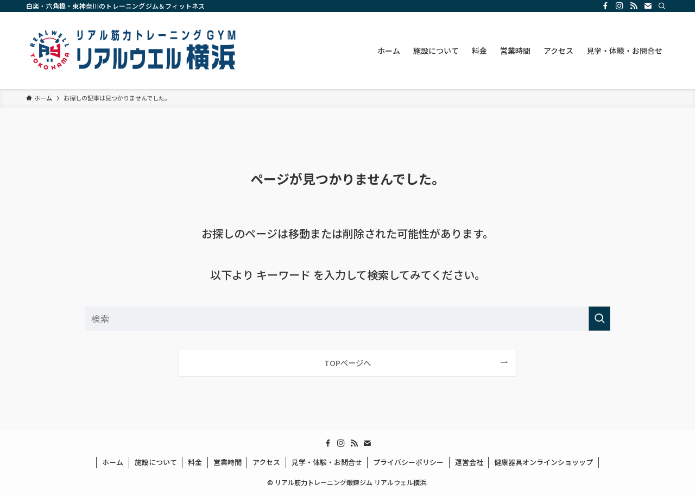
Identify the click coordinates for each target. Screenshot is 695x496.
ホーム (112, 462)
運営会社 (469, 462)
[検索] (662, 6)
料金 (195, 462)
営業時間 (227, 462)
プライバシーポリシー (408, 462)
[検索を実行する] (599, 318)
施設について (156, 462)
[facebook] (605, 6)
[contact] (648, 6)
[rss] (634, 6)
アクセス (266, 462)
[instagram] (619, 6)
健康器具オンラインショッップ (543, 462)
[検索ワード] (347, 318)
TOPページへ (347, 362)
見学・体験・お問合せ (327, 462)
